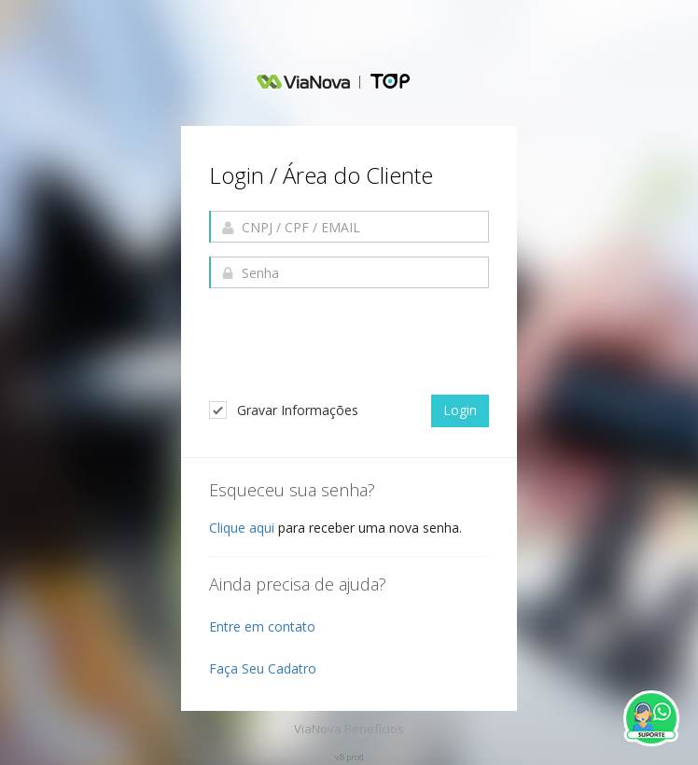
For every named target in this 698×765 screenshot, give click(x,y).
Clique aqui (241, 527)
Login (460, 410)
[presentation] (351, 343)
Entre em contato (262, 626)
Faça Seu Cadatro (262, 668)
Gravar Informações (283, 410)
